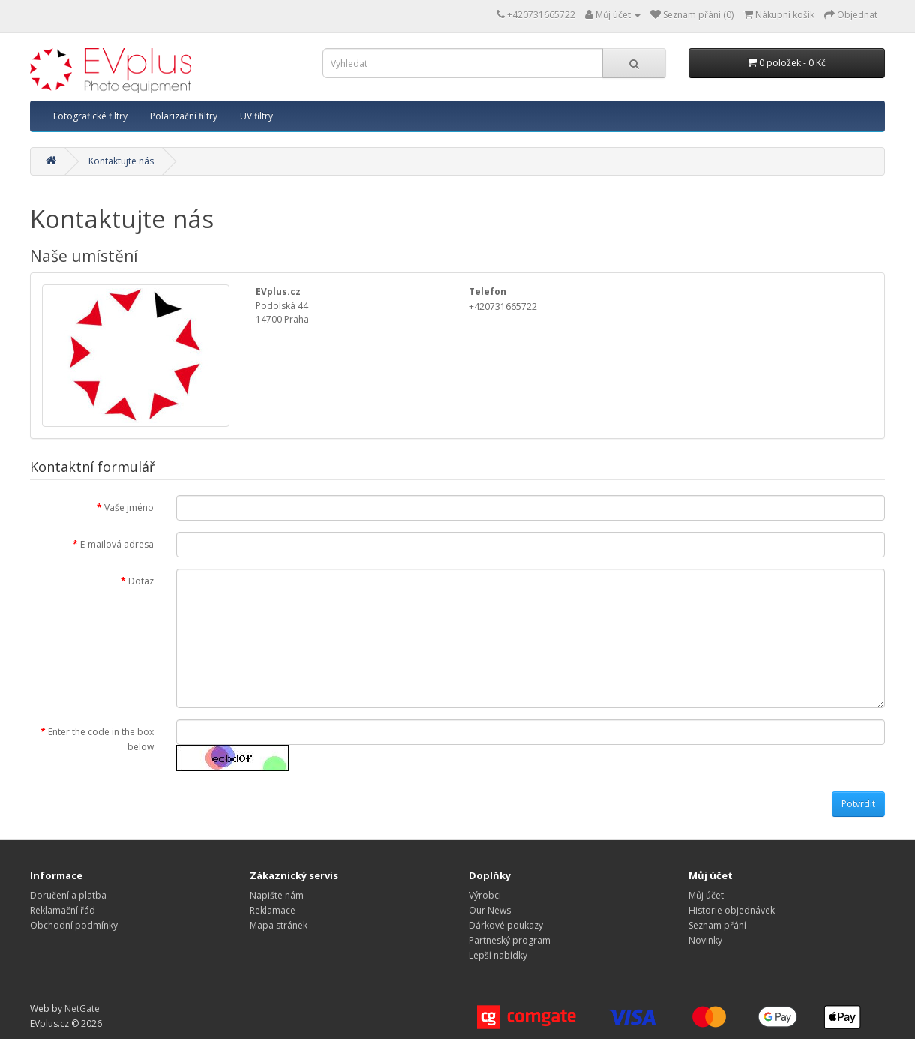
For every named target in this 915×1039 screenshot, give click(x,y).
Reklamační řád (62, 910)
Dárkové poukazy (506, 925)
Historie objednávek (731, 910)
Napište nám (277, 895)
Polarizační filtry (184, 116)
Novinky (705, 940)
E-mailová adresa (117, 544)
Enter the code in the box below (101, 739)
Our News (490, 910)
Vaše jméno (129, 507)
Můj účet (706, 895)
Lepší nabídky (498, 955)
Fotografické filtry (90, 116)
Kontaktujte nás (121, 161)
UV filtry (256, 116)
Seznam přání (717, 925)
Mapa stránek (279, 925)
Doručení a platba (68, 895)
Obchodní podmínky (74, 925)
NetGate (82, 1008)
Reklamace (273, 910)
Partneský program (509, 940)
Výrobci (485, 895)
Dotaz (141, 581)
